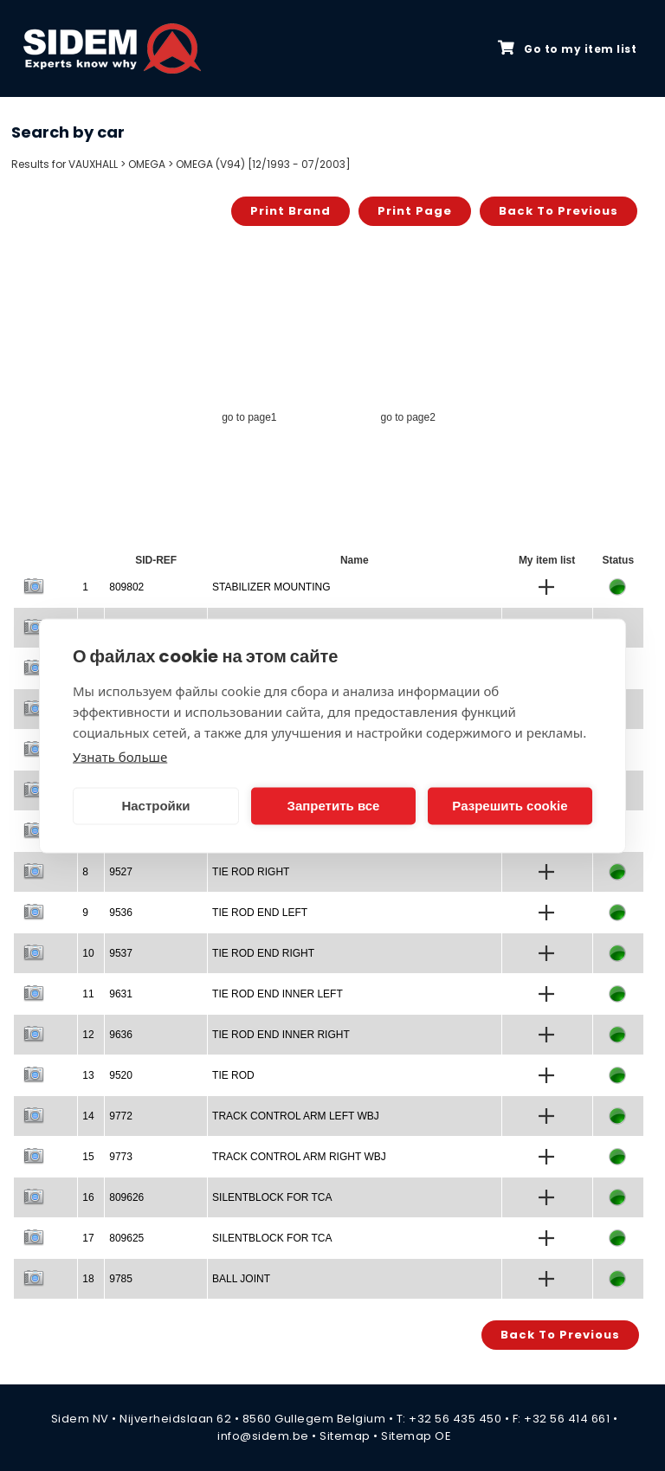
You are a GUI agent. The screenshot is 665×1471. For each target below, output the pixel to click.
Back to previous (558, 211)
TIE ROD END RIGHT (263, 953)
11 (88, 994)
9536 (120, 912)
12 (88, 1035)
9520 (120, 1075)
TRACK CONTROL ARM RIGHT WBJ (299, 1157)
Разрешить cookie (509, 805)
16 (88, 1197)
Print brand (290, 211)
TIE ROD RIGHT (250, 872)
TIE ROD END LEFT (259, 912)
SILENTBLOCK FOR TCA (272, 1197)
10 (88, 953)
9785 (120, 1279)
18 (88, 1279)
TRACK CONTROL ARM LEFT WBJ (295, 1116)
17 (88, 1238)
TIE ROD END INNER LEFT (277, 994)
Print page (415, 211)
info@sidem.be (263, 1436)
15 (88, 1157)
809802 (126, 587)
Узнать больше (120, 756)
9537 (120, 953)
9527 (120, 872)
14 (88, 1116)
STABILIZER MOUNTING (271, 587)
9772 (120, 1116)
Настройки (155, 805)
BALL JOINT (241, 1279)
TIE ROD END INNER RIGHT (281, 1035)
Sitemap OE (416, 1436)
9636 (120, 1035)
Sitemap (345, 1436)
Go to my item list (567, 48)
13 (88, 1075)
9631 (120, 994)
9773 (120, 1157)
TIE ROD (233, 1075)
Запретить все (333, 805)
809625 (126, 1238)
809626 (126, 1197)
